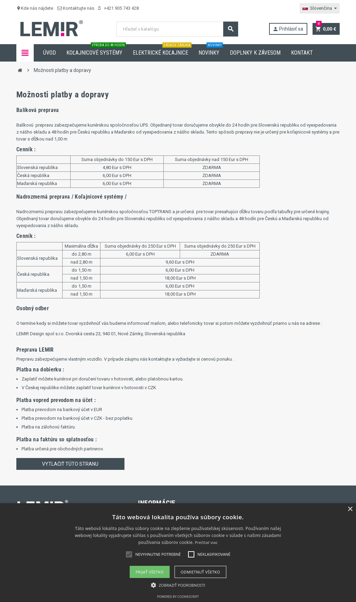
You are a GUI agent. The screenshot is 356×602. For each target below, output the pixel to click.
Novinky (211, 50)
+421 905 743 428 (118, 8)
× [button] (350, 509)
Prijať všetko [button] (150, 572)
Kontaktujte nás (75, 8)
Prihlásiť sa (288, 29)
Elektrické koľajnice (162, 50)
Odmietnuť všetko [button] (200, 572)
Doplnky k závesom (255, 52)
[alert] (178, 552)
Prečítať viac (206, 542)
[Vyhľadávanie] (177, 29)
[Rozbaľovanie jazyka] (320, 8)
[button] (178, 585)
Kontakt (302, 52)
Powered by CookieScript (178, 596)
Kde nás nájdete (34, 8)
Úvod (49, 52)
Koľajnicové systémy (96, 50)
